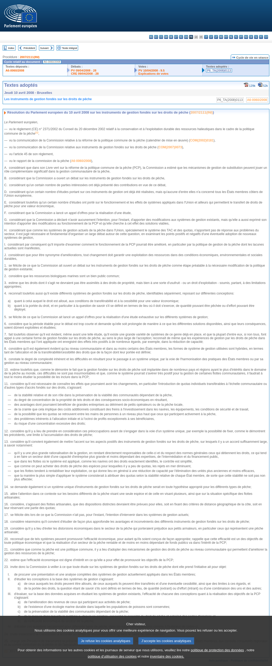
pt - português (241, 37)
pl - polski (236, 37)
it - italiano (206, 37)
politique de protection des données (217, 656)
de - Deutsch (171, 37)
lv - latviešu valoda (211, 37)
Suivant (44, 48)
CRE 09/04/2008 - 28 (85, 73)
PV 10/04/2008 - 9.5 (151, 70)
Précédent (29, 48)
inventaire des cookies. (167, 662)
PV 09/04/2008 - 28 (83, 70)
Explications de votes (153, 73)
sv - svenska (266, 37)
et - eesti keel (176, 37)
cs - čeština (161, 37)
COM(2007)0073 (170, 147)
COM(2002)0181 (201, 140)
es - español (156, 37)
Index (11, 48)
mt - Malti (226, 37)
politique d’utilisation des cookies (112, 662)
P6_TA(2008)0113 (219, 70)
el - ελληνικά (181, 37)
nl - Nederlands (231, 37)
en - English (186, 37)
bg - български (151, 37)
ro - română (246, 37)
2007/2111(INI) (29, 57)
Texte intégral (69, 48)
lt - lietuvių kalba (216, 37)
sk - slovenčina (251, 37)
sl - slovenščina (256, 37)
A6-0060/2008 (15, 70)
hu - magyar (221, 37)
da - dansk (166, 37)
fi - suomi (261, 37)
